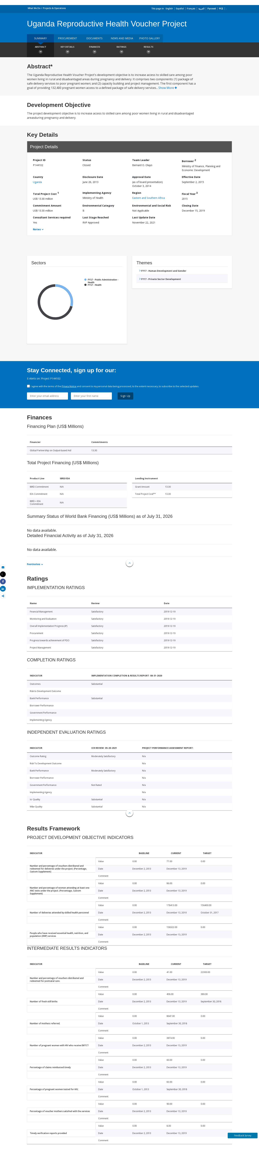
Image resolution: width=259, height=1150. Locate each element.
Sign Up (125, 396)
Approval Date (141, 177)
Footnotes (33, 564)
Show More (167, 88)
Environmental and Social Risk (151, 205)
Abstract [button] (40, 50)
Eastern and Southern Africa (148, 198)
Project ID (39, 160)
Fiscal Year (190, 193)
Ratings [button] (121, 50)
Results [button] (148, 50)
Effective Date (191, 177)
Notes (37, 229)
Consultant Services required (52, 217)
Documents (94, 38)
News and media (122, 38)
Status (87, 160)
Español (180, 8)
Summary (40, 38)
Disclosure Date (93, 177)
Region (136, 192)
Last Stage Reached (96, 217)
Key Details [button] (67, 50)
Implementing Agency (97, 192)
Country (38, 177)
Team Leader (140, 160)
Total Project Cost (46, 193)
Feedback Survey (242, 1135)
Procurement (67, 38)
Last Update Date (143, 217)
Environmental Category (98, 205)
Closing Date (190, 205)
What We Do (34, 8)
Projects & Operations (54, 8)
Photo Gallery (149, 38)
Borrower (189, 160)
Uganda (37, 182)
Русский (211, 8)
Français (191, 8)
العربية (201, 8)
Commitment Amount (47, 205)
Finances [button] (94, 50)
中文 (221, 8)
